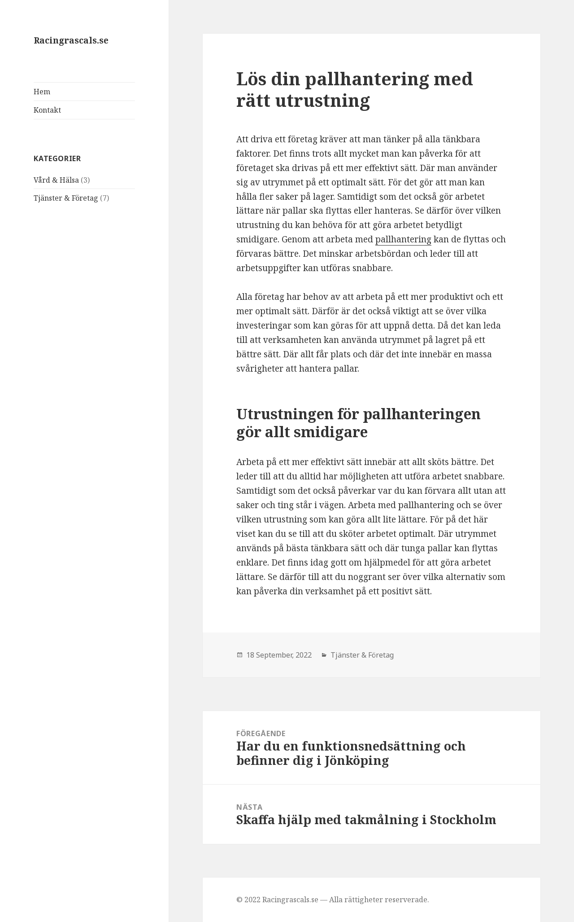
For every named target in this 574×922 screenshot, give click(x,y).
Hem (42, 92)
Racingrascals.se (71, 40)
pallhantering (403, 239)
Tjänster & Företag (66, 198)
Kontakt (47, 110)
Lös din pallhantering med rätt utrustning (354, 89)
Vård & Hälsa (56, 180)
